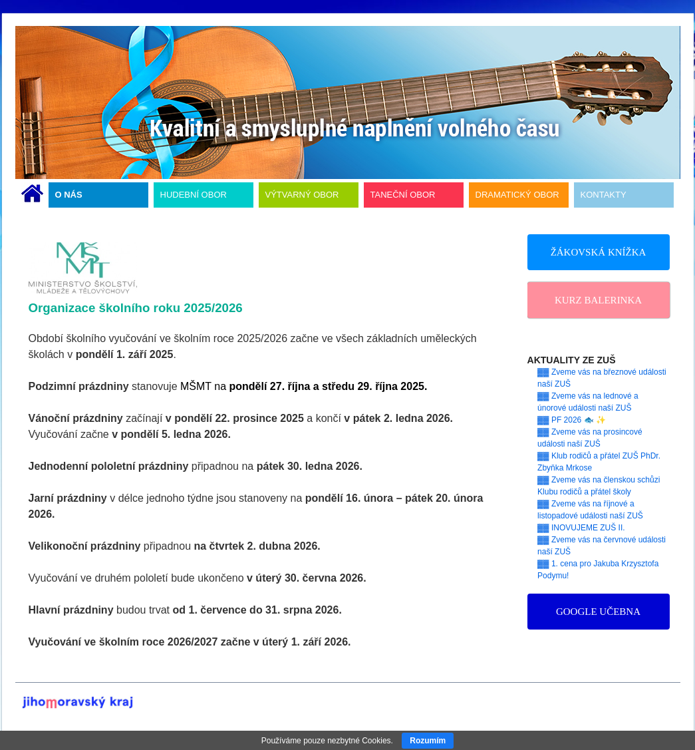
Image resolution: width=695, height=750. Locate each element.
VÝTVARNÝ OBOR (302, 195)
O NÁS (68, 195)
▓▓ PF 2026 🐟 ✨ (571, 420)
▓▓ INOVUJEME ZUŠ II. (581, 527)
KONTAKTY (603, 195)
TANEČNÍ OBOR (403, 195)
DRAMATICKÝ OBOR (517, 195)
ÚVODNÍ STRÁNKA (32, 195)
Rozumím (428, 740)
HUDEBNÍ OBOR (193, 195)
